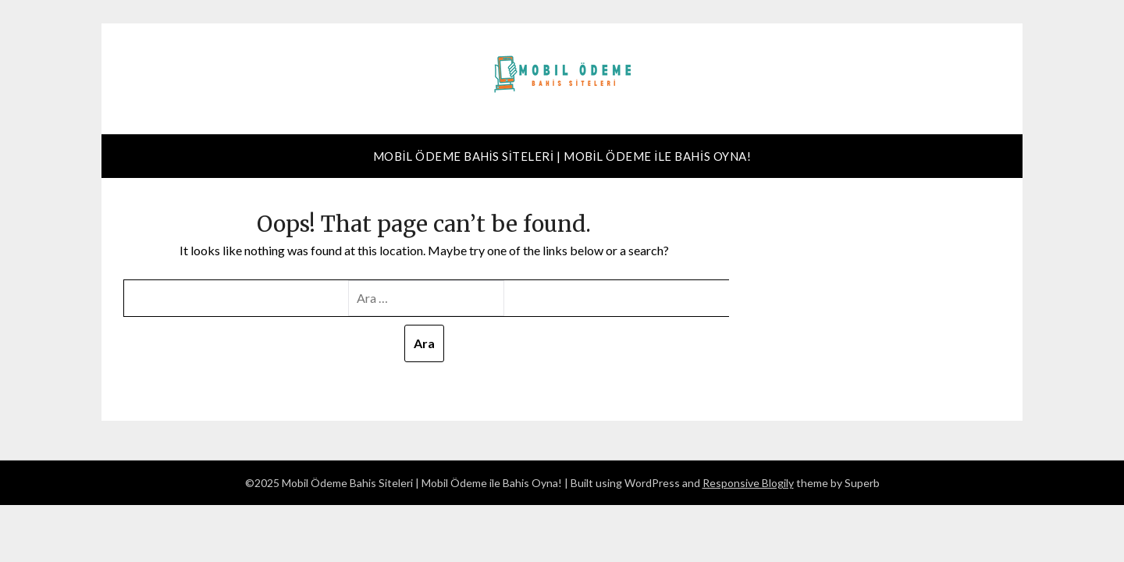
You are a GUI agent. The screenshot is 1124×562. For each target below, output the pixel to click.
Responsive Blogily (748, 482)
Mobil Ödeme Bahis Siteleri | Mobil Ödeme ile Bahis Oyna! (562, 156)
